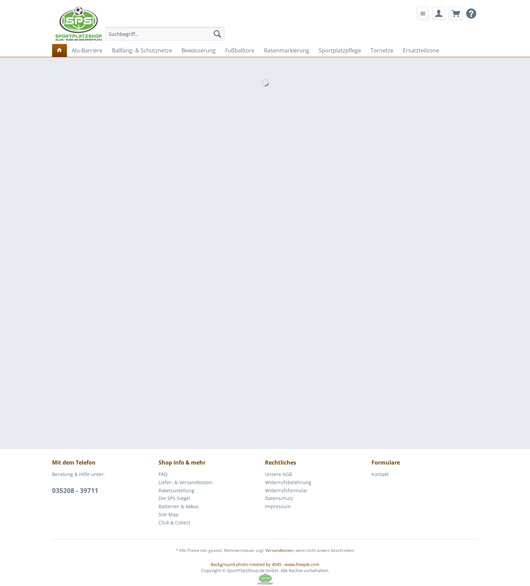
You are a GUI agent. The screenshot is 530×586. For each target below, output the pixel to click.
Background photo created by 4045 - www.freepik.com (265, 564)
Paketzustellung (176, 490)
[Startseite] (59, 50)
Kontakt (380, 474)
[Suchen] (217, 34)
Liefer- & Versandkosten (186, 482)
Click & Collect (174, 522)
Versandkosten (279, 550)
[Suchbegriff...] (165, 34)
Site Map (168, 514)
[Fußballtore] (239, 50)
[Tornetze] (382, 50)
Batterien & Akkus (179, 506)
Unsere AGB (278, 474)
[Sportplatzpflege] (340, 50)
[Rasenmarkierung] (286, 50)
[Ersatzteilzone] (421, 50)
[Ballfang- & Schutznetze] (142, 50)
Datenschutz (279, 498)
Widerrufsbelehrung (288, 482)
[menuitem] (165, 34)
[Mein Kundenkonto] (438, 13)
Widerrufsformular (286, 490)
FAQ (163, 474)
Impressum (278, 506)
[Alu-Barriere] (87, 50)
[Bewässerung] (198, 50)
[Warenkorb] (456, 13)
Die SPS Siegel (174, 498)
